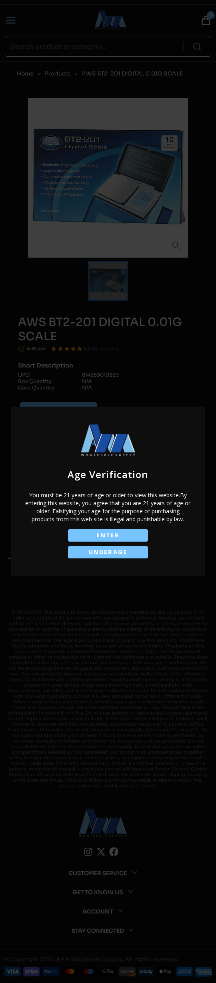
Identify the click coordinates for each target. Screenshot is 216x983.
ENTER (108, 535)
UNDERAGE (108, 552)
